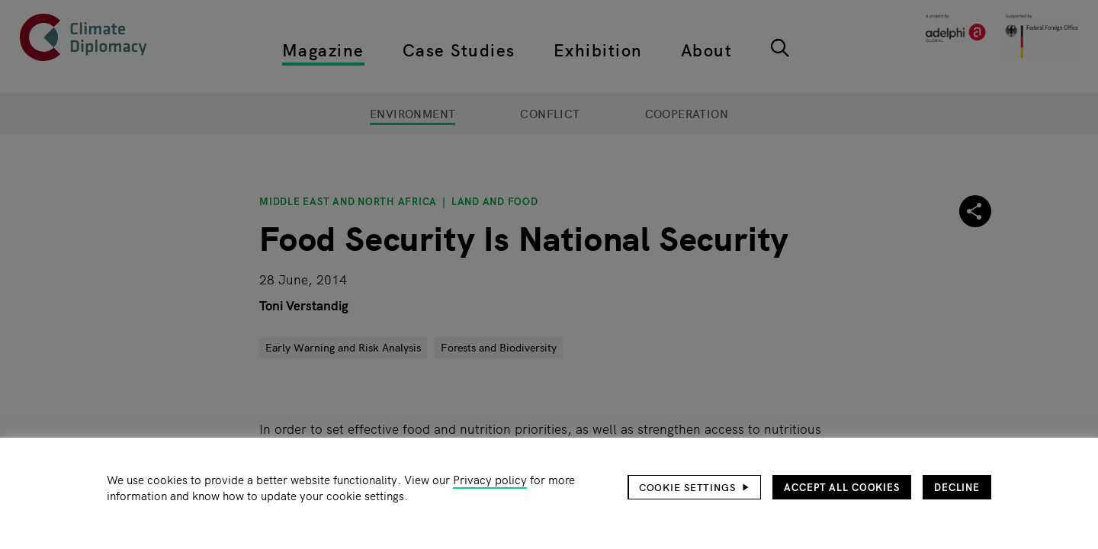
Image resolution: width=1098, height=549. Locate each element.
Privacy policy (490, 479)
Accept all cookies (842, 487)
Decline (957, 487)
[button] (695, 487)
